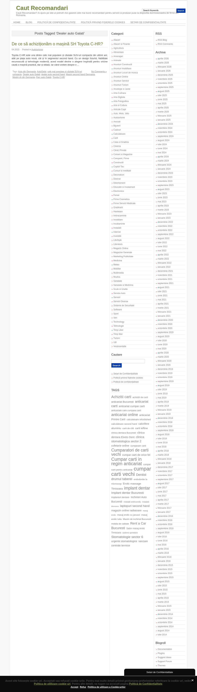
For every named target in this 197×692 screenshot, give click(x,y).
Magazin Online (121, 248)
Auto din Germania (27, 71)
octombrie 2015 (165, 573)
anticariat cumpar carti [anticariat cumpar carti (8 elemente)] (132, 406)
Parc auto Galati (43, 77)
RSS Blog (162, 40)
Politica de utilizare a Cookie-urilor (106, 687)
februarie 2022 (164, 263)
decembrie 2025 (165, 75)
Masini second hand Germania (80, 74)
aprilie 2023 (163, 205)
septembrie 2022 (166, 234)
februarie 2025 (164, 116)
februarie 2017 (164, 508)
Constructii (119, 162)
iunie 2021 (163, 295)
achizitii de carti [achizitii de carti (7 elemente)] (140, 397)
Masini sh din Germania (24, 77)
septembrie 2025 (166, 87)
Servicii (117, 297)
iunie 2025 (163, 99)
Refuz (83, 687)
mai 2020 (162, 348)
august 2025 (163, 91)
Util (115, 342)
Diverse (117, 179)
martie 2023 (163, 210)
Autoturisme (37, 49)
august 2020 (163, 336)
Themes (161, 665)
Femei (116, 195)
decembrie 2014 (165, 614)
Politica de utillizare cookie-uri (52, 683)
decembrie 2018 (165, 418)
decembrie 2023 (165, 173)
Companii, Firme (121, 158)
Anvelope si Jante (122, 89)
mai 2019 (162, 397)
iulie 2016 (162, 536)
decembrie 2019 (165, 369)
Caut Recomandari (42, 8)
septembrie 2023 (166, 185)
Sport (116, 313)
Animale (117, 60)
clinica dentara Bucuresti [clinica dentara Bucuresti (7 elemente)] (123, 432)
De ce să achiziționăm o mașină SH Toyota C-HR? (57, 44)
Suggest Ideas (164, 657)
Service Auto (119, 293)
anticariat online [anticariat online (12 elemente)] (124, 415)
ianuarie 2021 (164, 316)
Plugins (161, 653)
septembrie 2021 (166, 283)
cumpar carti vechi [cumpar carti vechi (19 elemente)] (131, 471)
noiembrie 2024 (165, 128)
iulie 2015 (162, 585)
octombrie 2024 (165, 132)
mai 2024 (162, 152)
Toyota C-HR (59, 77)
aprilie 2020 (163, 353)
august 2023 (163, 189)
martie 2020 (163, 357)
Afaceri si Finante (122, 44)
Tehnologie (119, 326)
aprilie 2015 (163, 598)
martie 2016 (163, 553)
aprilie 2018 (163, 451)
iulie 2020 (162, 340)
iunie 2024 (163, 148)
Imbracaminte (120, 215)
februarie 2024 (164, 165)
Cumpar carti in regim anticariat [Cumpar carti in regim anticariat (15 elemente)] (126, 461)
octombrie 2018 (165, 426)
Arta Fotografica (121, 101)
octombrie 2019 (165, 377)
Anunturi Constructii (123, 64)
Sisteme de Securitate (124, 305)
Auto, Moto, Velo (121, 113)
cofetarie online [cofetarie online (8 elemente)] (120, 445)
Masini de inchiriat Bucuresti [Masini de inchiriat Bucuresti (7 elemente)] (137, 519)
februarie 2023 (164, 214)
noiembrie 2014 (165, 618)
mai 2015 (162, 594)
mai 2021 (162, 299)
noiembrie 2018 (165, 422)
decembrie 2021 (165, 271)
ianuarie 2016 (164, 561)
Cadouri (117, 130)
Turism (117, 338)
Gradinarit (118, 207)
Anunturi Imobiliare (122, 68)
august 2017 (163, 483)
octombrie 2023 (165, 181)
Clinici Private (120, 150)
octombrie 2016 (165, 524)
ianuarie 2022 (164, 267)
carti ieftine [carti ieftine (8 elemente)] (141, 428)
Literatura (118, 244)
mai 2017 (162, 495)
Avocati (117, 121)
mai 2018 (162, 446)
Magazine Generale (123, 252)
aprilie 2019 (163, 402)
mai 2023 (162, 201)
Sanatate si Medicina (123, 285)
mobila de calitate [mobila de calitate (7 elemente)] (120, 523)
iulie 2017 (162, 487)
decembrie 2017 (165, 467)
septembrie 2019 (166, 381)
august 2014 (163, 630)
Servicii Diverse (121, 301)
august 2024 (163, 140)
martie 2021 (163, 308)
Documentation (165, 649)
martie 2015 (163, 602)
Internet (117, 232)
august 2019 (163, 385)
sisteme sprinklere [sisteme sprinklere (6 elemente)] (130, 533)
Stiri (115, 318)
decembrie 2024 (165, 124)
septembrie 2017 (166, 479)
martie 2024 (163, 161)
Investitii (117, 236)
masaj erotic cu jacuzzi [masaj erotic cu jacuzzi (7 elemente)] (128, 514)
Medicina (118, 260)
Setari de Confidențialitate (148, 22)
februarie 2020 (164, 361)
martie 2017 (163, 504)
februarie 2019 (164, 410)
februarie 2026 (164, 67)
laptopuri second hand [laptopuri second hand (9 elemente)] (135, 506)
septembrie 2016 (166, 528)
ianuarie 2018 (164, 463)
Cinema (117, 146)
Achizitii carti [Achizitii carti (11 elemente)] (121, 397)
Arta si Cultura (120, 105)
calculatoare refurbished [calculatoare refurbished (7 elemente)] (139, 419)
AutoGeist (41, 71)
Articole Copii (120, 109)
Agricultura (119, 48)
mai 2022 (162, 250)
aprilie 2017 (163, 500)
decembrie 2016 (165, 516)
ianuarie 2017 (164, 512)
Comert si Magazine (123, 154)
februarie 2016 (164, 557)
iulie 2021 (162, 291)
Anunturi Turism (121, 85)
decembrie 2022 (165, 222)
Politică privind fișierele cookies (103, 22)
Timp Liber (118, 330)
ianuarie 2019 (164, 414)
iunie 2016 (163, 540)
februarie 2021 (164, 312)
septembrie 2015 (166, 577)
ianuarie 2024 (164, 169)
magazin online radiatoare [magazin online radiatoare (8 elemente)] (126, 510)
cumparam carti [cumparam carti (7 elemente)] (138, 445)
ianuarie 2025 (164, 120)
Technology (119, 322)
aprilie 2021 (163, 303)
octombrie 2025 (165, 83)
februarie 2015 (164, 606)
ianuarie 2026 (164, 71)
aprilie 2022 (163, 254)
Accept (74, 687)
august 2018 (163, 434)
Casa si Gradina (121, 142)
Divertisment (119, 183)
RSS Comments (165, 44)
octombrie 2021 (165, 279)
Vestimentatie (120, 346)
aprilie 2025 (163, 107)
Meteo (116, 264)
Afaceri (117, 40)
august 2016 (163, 532)
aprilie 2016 (163, 549)
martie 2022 (163, 259)
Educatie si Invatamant (124, 187)
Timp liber (118, 334)
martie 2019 (163, 406)
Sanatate (118, 281)
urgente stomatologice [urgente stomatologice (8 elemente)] (124, 541)
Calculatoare (119, 134)
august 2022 (163, 238)
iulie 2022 (162, 242)
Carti (116, 138)
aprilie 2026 (163, 58)
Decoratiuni (119, 175)
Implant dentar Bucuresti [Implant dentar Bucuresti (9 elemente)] (127, 492)
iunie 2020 (163, 344)
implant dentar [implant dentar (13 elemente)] (137, 488)
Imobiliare (118, 219)
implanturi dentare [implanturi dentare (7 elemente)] (120, 497)
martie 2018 (163, 455)
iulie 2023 (162, 193)
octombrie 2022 (165, 230)
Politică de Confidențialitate (145, 683)
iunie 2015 (163, 589)
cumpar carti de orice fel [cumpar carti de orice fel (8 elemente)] (136, 454)
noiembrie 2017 (165, 471)
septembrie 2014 (166, 626)
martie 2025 (163, 111)
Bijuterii (117, 126)
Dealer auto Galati (31, 74)
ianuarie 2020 (164, 365)
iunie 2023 (163, 197)
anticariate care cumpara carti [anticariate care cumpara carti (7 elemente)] (126, 410)
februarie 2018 (164, 459)
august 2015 (163, 581)
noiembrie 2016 (165, 520)
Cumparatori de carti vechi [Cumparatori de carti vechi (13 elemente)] (130, 452)
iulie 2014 (162, 634)
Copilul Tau (119, 166)
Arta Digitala (119, 97)
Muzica (117, 277)
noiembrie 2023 (165, 177)
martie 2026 (163, 62)
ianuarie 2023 (164, 218)
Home (17, 22)
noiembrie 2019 (165, 373)
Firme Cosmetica (122, 199)
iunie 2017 (163, 491)
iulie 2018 (162, 438)
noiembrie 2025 (165, 79)
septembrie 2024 (166, 136)
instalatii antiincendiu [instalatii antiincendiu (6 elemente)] (132, 502)
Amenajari (118, 56)
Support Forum (165, 661)
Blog (29, 22)
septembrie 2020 (166, 332)
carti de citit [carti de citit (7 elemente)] (128, 428)
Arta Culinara (120, 93)
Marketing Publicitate (123, 256)
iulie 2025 (162, 95)
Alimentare (119, 52)
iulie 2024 (162, 144)
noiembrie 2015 (165, 569)
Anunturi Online (121, 76)
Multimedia (119, 273)
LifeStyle (118, 240)
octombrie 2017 (165, 475)
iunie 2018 (163, 442)
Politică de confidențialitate (56, 22)
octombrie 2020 (165, 328)
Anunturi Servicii (121, 81)
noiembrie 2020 (165, 324)
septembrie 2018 (166, 430)
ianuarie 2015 (164, 610)
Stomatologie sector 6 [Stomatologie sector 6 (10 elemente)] (127, 537)
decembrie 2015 (165, 565)
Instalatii (117, 228)
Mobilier (117, 268)
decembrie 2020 (165, 320)
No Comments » (99, 71)
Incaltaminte (119, 224)
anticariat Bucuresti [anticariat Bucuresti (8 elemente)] (122, 401)
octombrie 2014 (165, 622)
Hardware (118, 211)
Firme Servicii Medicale (125, 203)
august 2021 (163, 287)
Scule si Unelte (121, 289)
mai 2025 (162, 103)
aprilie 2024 (163, 156)
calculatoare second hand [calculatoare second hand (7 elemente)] (124, 424)
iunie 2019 (163, 393)
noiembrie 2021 (165, 275)
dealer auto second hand (53, 74)
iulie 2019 (162, 389)
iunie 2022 (163, 246)
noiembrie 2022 (165, 226)
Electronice (119, 191)
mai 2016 (162, 545)
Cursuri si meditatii (122, 170)
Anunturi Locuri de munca (126, 72)
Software (118, 309)
